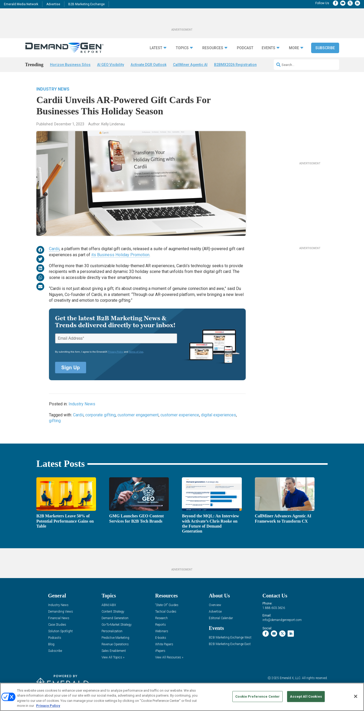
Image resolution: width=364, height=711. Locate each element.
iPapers (160, 651)
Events (268, 48)
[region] (182, 697)
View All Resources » (169, 657)
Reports (160, 624)
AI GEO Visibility (110, 65)
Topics (182, 48)
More (294, 48)
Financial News (58, 618)
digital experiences (218, 414)
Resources (212, 48)
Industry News (52, 89)
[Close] (355, 696)
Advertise (53, 4)
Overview (215, 605)
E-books (160, 638)
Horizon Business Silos (70, 65)
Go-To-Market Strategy (117, 624)
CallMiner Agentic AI (190, 65)
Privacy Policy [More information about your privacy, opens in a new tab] (48, 706)
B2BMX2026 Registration (235, 65)
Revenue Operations (115, 644)
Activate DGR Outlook (148, 65)
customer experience (179, 414)
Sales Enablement (114, 651)
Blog (51, 644)
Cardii (54, 248)
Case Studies (57, 624)
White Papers (164, 644)
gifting (55, 420)
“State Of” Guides (166, 605)
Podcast (245, 48)
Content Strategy (113, 611)
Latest (156, 48)
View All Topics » (113, 657)
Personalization (112, 631)
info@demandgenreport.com (282, 620)
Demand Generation (115, 618)
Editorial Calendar (221, 618)
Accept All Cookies (306, 696)
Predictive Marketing (115, 638)
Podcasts (54, 638)
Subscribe (325, 48)
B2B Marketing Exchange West (230, 637)
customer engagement (138, 414)
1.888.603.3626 (273, 608)
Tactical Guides (165, 611)
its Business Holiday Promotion (120, 254)
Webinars (161, 631)
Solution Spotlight (60, 631)
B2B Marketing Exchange (86, 4)
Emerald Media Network (21, 4)
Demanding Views (60, 611)
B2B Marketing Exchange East (230, 644)
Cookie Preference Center (257, 696)
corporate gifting (100, 414)
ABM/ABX (109, 605)
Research (161, 618)
